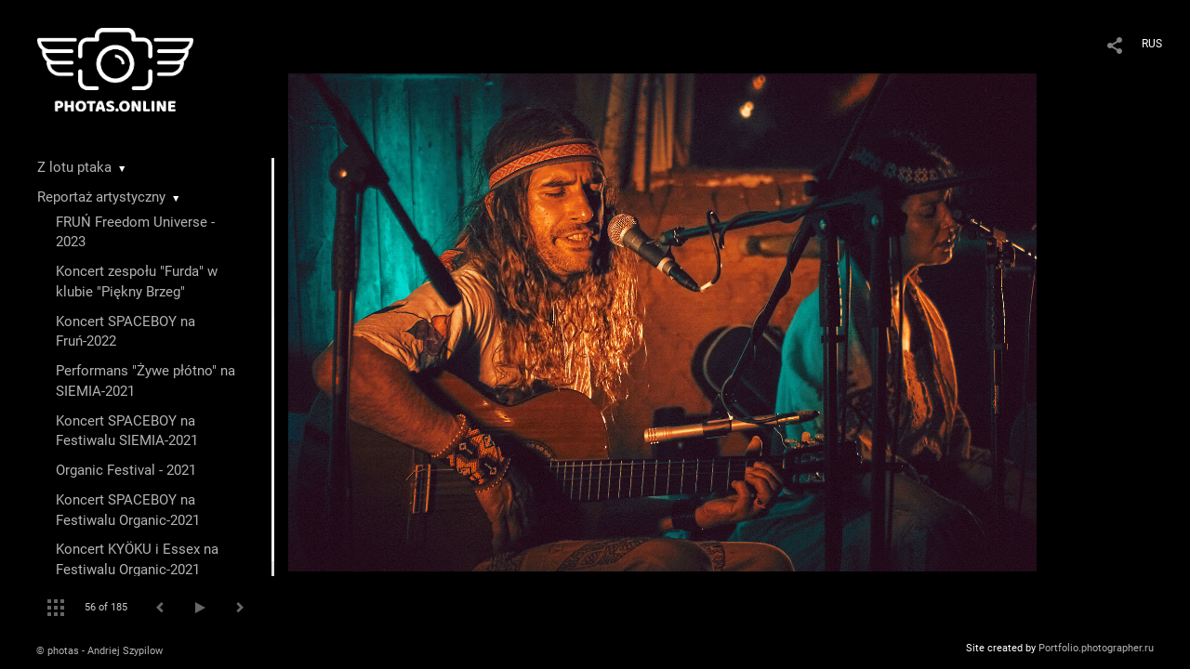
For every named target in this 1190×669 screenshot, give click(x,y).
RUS (1152, 43)
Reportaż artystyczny (101, 197)
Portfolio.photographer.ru (1096, 648)
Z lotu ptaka (74, 167)
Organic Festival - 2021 (126, 470)
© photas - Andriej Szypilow (99, 651)
